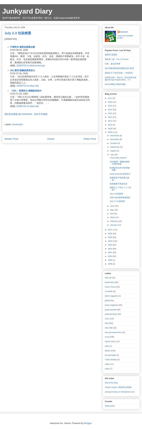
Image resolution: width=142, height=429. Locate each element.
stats (107, 346)
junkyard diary (111, 314)
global (107, 300)
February (114, 221)
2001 (110, 252)
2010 (110, 125)
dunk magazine (111, 296)
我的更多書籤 (11, 114)
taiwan (107, 350)
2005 (110, 237)
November (115, 139)
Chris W (124, 32)
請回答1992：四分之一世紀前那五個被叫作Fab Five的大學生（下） (120, 78)
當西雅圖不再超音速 (118, 184)
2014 (110, 109)
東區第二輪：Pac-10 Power (117, 59)
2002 (110, 249)
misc (107, 319)
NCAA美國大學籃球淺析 (115, 84)
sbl (36, 86)
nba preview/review (113, 332)
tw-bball (31, 65)
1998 (110, 264)
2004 (110, 241)
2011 (110, 121)
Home (50, 138)
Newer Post (11, 138)
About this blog (111, 383)
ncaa (107, 337)
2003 (110, 245)
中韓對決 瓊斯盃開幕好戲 (22, 47)
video (107, 364)
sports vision (110, 341)
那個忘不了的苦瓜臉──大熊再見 (119, 73)
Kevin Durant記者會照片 (120, 174)
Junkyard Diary (27, 11)
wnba (107, 369)
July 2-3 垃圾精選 (117, 201)
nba (106, 323)
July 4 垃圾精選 (116, 194)
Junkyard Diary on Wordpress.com (120, 392)
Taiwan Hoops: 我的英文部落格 (118, 387)
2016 (110, 102)
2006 (110, 233)
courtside (109, 291)
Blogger (88, 423)
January (114, 225)
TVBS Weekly (111, 359)
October (114, 143)
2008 (110, 132)
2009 (110, 128)
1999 (110, 260)
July (112, 155)
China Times (110, 287)
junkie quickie (110, 310)
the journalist (110, 355)
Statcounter (110, 406)
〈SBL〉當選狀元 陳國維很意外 (26, 91)
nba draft (108, 328)
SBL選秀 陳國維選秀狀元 (22, 70)
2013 (110, 113)
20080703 (21, 65)
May (112, 210)
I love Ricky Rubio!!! (118, 158)
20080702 (21, 86)
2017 (110, 98)
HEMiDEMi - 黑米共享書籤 (34, 114)
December (115, 135)
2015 (110, 106)
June (112, 206)
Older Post (89, 138)
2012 (110, 117)
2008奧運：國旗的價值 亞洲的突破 (120, 163)
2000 (110, 256)
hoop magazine (111, 305)
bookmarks (17, 124)
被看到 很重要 (111, 55)
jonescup (39, 65)
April (112, 213)
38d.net (108, 278)
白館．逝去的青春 (112, 64)
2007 (110, 230)
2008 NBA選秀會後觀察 (120, 197)
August (113, 151)
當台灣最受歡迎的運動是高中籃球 (119, 68)
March (113, 217)
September (115, 147)
